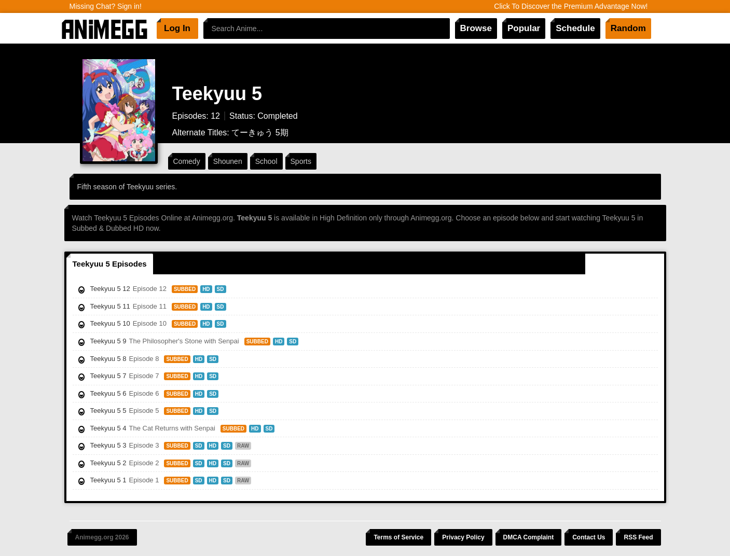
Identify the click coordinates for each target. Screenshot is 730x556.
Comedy (186, 161)
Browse (476, 28)
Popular (523, 28)
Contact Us (588, 537)
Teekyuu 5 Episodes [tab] (110, 263)
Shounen (227, 161)
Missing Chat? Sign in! (106, 6)
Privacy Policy (463, 537)
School (266, 161)
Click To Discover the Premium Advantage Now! (571, 6)
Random (628, 28)
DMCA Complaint (528, 537)
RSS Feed (638, 537)
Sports (301, 161)
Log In (177, 28)
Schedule (575, 28)
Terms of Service (398, 537)
